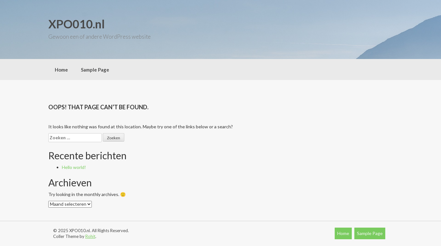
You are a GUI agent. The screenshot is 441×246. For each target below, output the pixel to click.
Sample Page (95, 70)
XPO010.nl (76, 24)
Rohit (90, 236)
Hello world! (74, 167)
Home (61, 70)
